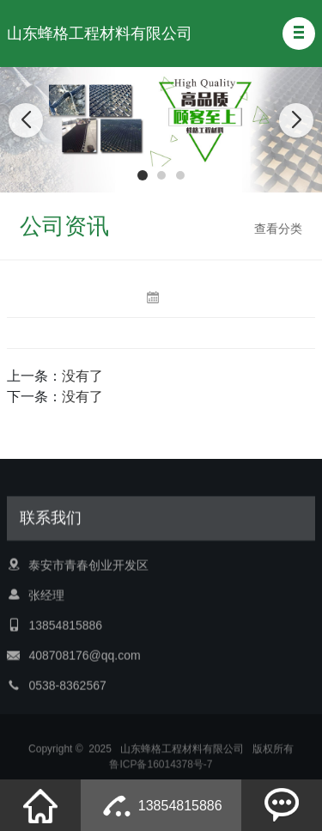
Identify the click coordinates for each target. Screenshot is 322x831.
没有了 (82, 376)
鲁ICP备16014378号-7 (160, 769)
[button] (299, 33)
